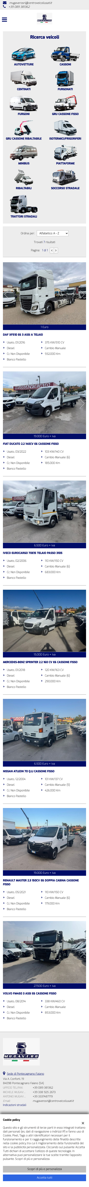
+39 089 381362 (19, 7)
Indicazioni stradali (14, 1105)
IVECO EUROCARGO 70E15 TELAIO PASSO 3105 (32, 553)
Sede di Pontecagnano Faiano (25, 1074)
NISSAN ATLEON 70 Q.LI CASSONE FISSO (28, 771)
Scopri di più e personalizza (44, 1169)
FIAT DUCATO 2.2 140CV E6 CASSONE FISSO (31, 444)
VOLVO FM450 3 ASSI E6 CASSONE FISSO (29, 993)
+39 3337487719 (43, 1096)
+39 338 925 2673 (44, 1092)
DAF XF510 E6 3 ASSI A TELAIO (23, 335)
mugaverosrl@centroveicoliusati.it (30, 3)
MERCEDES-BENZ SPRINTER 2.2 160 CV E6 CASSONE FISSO (40, 662)
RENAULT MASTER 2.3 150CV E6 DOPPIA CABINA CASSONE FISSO (41, 882)
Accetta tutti (44, 1178)
